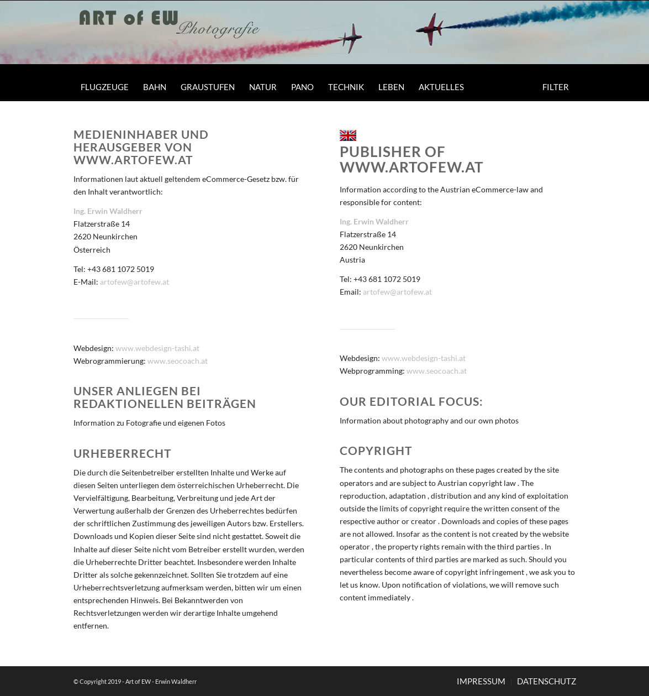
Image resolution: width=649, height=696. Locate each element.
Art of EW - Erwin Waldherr (161, 681)
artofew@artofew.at (134, 281)
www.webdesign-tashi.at (157, 348)
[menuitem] (104, 87)
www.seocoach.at (177, 360)
